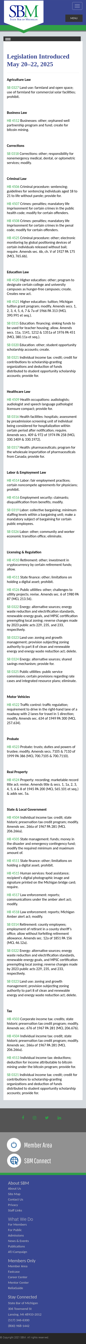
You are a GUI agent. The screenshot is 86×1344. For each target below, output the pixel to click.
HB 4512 (13, 120)
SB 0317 (13, 447)
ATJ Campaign (17, 1252)
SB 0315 (13, 323)
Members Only (22, 1260)
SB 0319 (13, 510)
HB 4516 (13, 497)
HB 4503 (13, 1019)
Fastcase (14, 1272)
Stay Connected (22, 1297)
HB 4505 (13, 839)
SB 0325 (13, 671)
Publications (16, 1246)
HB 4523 (13, 747)
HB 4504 (13, 817)
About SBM (18, 1183)
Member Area (18, 1266)
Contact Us (15, 1199)
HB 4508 (13, 221)
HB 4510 (13, 560)
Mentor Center (18, 1282)
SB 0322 (13, 607)
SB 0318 (13, 153)
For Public (15, 1230)
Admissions (16, 1235)
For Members (17, 1224)
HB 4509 (13, 399)
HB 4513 (13, 1057)
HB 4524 (13, 780)
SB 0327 (13, 87)
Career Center (18, 1277)
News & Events (18, 1241)
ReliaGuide (15, 1288)
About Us (14, 1188)
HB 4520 (13, 280)
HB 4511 (13, 577)
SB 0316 (13, 416)
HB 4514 (13, 480)
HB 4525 (13, 238)
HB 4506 (13, 186)
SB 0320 (13, 345)
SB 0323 (13, 637)
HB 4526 (13, 590)
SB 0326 (13, 531)
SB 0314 (13, 924)
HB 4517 (13, 895)
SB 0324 (13, 659)
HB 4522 (13, 705)
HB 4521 (13, 301)
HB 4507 (13, 204)
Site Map (14, 1194)
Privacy (13, 1205)
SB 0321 (13, 357)
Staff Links (15, 1210)
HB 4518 (13, 912)
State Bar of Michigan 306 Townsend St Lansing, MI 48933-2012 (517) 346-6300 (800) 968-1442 (25, 1314)
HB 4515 (13, 873)
